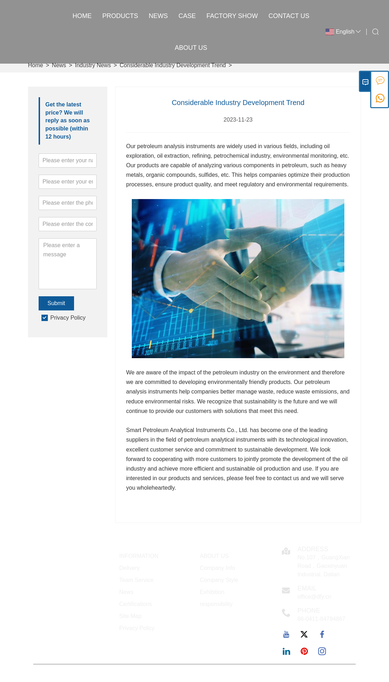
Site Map (130, 616)
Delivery (129, 568)
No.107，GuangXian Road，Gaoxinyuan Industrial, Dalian (324, 565)
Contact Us (289, 15)
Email (307, 588)
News (158, 15)
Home (82, 15)
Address (313, 549)
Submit (56, 303)
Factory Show (232, 15)
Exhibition (212, 592)
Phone (309, 610)
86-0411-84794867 (321, 619)
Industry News (93, 65)
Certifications (135, 604)
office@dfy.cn (315, 597)
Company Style (219, 580)
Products (120, 15)
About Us (191, 47)
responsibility (216, 604)
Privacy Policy (68, 318)
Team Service (136, 580)
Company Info (217, 568)
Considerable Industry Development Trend (173, 65)
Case (187, 15)
